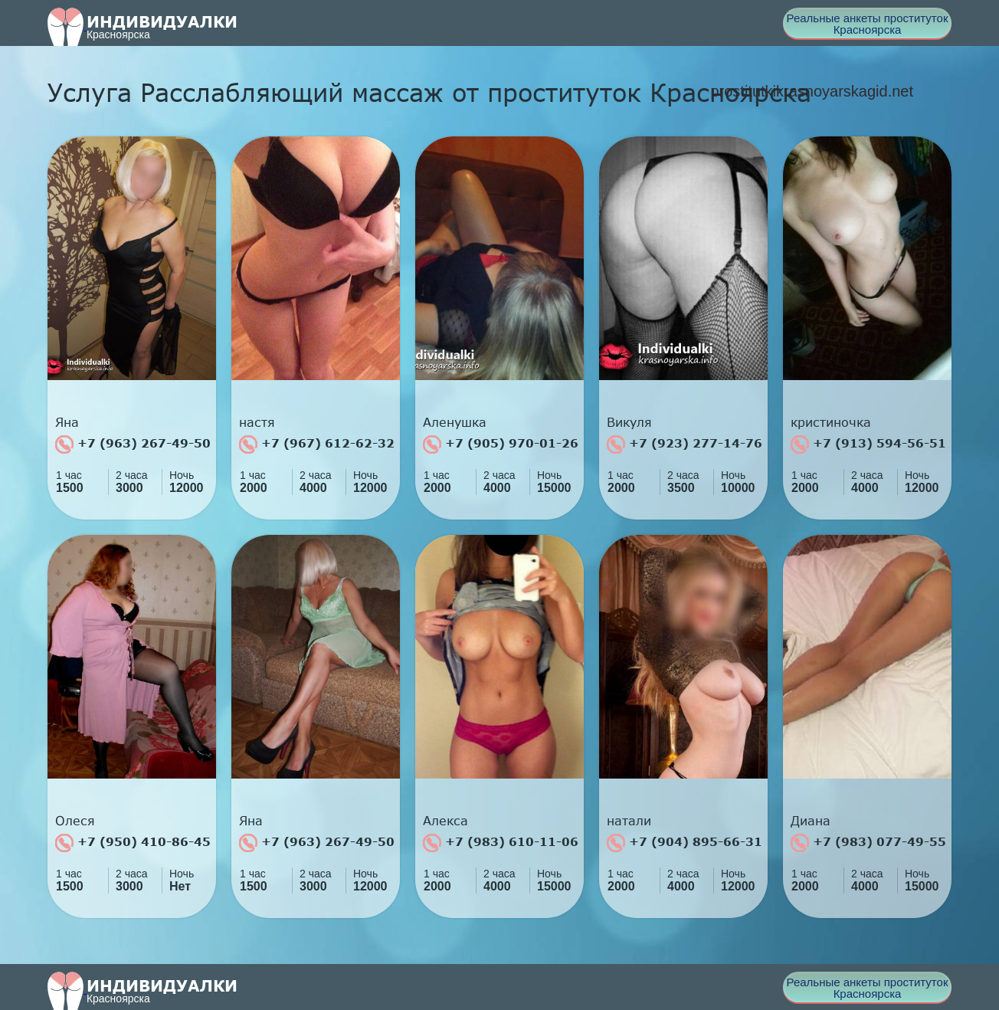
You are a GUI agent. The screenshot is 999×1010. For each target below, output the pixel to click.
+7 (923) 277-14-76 (684, 444)
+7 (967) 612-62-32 (317, 444)
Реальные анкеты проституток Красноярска (867, 23)
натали (629, 821)
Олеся (75, 821)
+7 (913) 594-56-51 (868, 444)
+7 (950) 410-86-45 (133, 843)
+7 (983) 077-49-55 (868, 843)
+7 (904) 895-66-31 (684, 843)
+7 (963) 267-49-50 (133, 444)
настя (257, 422)
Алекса (445, 821)
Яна (67, 422)
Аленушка (454, 422)
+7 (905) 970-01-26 (500, 444)
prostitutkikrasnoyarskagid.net (812, 91)
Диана (810, 821)
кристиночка (831, 422)
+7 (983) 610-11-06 (500, 843)
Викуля (629, 422)
